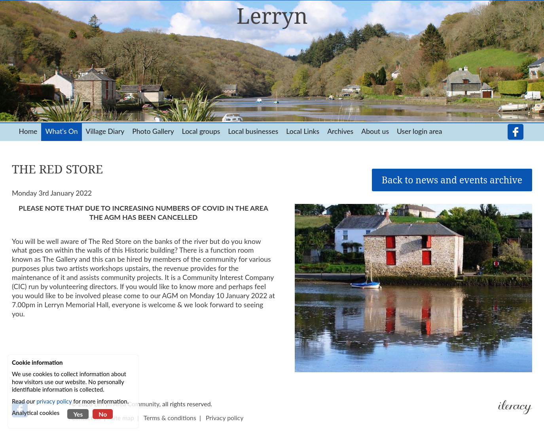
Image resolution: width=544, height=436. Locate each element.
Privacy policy (224, 417)
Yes (78, 414)
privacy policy (54, 401)
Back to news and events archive (452, 180)
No (103, 414)
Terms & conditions (170, 417)
